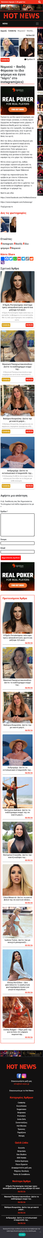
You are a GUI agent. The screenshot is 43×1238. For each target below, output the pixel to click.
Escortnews (21, 1106)
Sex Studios (21, 1154)
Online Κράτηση (21, 1161)
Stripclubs (21, 1151)
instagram (7, 243)
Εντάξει (22, 1234)
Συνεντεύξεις (21, 1122)
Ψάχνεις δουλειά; (21, 1171)
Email (3, 548)
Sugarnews (21, 1109)
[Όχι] (40, 1232)
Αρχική (4, 31)
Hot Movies (21, 1126)
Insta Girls (21, 1119)
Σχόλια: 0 (29, 59)
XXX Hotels (21, 1158)
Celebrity (12, 31)
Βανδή (18, 243)
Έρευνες (21, 1129)
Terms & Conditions (21, 1174)
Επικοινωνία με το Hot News (21, 1091)
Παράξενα (21, 1132)
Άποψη (21, 1136)
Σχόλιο (4, 511)
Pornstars (21, 1116)
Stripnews (21, 1113)
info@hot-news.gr (21, 1084)
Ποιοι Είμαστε (22, 1164)
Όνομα (3, 539)
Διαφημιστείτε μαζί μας (21, 1168)
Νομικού (15, 248)
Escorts (21, 1148)
